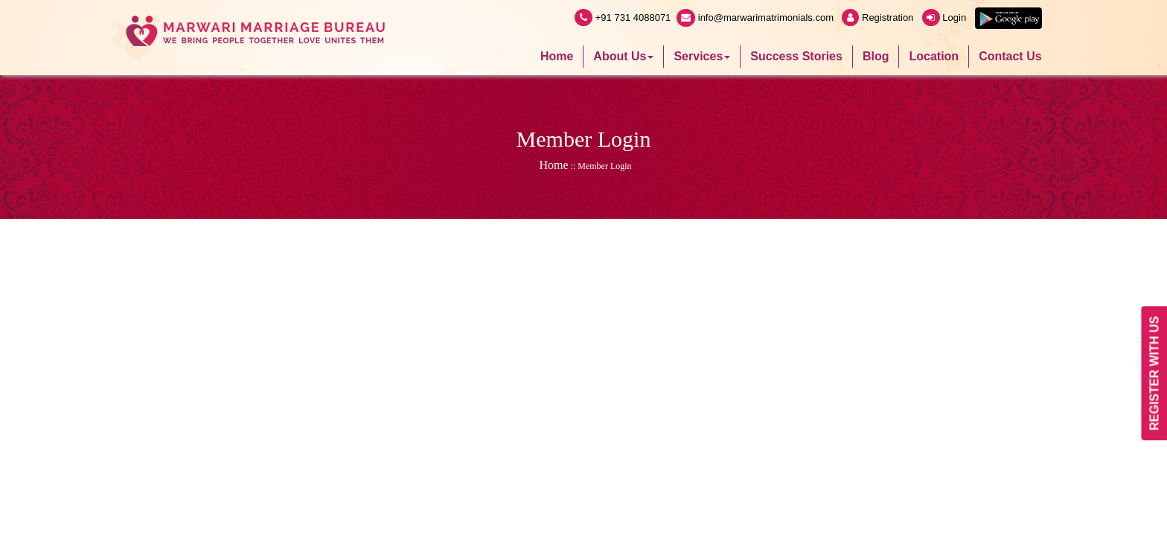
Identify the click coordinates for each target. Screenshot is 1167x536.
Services (702, 56)
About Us (623, 56)
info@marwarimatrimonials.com (756, 17)
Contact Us (1010, 56)
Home (556, 56)
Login (945, 17)
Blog (876, 56)
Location (934, 56)
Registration (879, 17)
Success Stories (796, 56)
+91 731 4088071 (623, 17)
